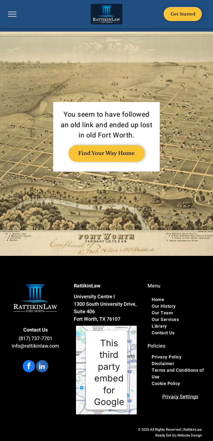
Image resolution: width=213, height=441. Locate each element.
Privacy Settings (180, 397)
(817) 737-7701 (35, 338)
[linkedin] (42, 367)
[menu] (12, 14)
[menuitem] (180, 299)
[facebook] (29, 367)
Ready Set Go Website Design (178, 435)
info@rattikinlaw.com (35, 346)
